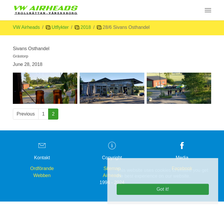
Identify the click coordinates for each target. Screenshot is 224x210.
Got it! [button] (163, 189)
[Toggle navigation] (208, 10)
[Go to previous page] (25, 114)
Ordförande (42, 168)
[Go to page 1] (43, 114)
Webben (41, 175)
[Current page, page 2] (53, 114)
